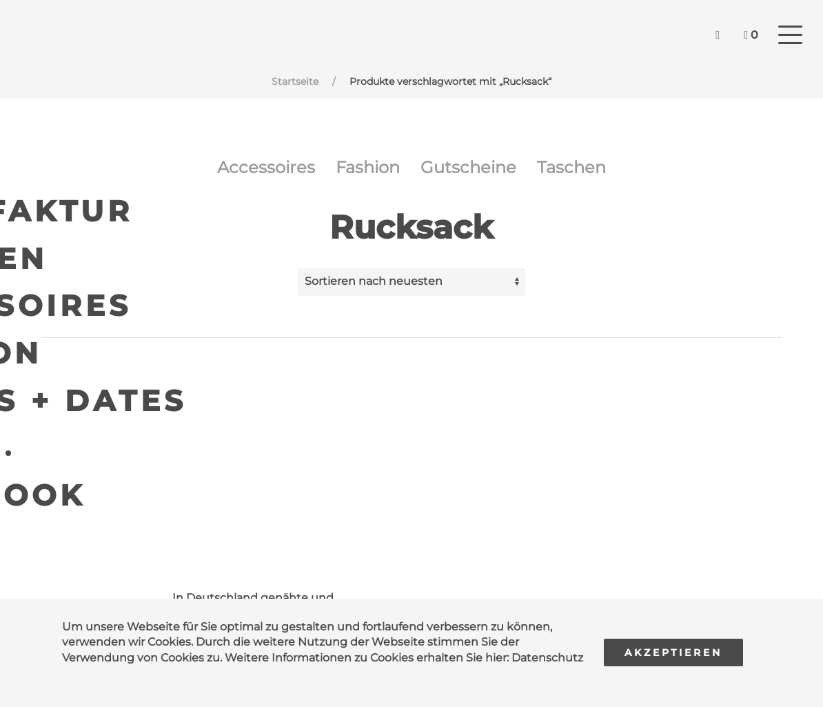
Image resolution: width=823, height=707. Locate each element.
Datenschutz (547, 657)
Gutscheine (468, 167)
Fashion (368, 167)
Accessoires (266, 167)
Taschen (571, 167)
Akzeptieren (673, 652)
